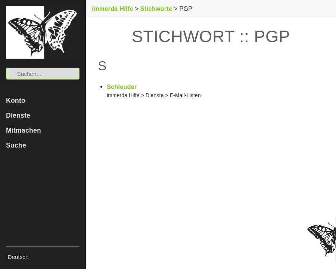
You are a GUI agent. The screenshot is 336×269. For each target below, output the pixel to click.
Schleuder (122, 86)
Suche (16, 145)
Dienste (18, 115)
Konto (15, 100)
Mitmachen (23, 130)
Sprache (7, 252)
